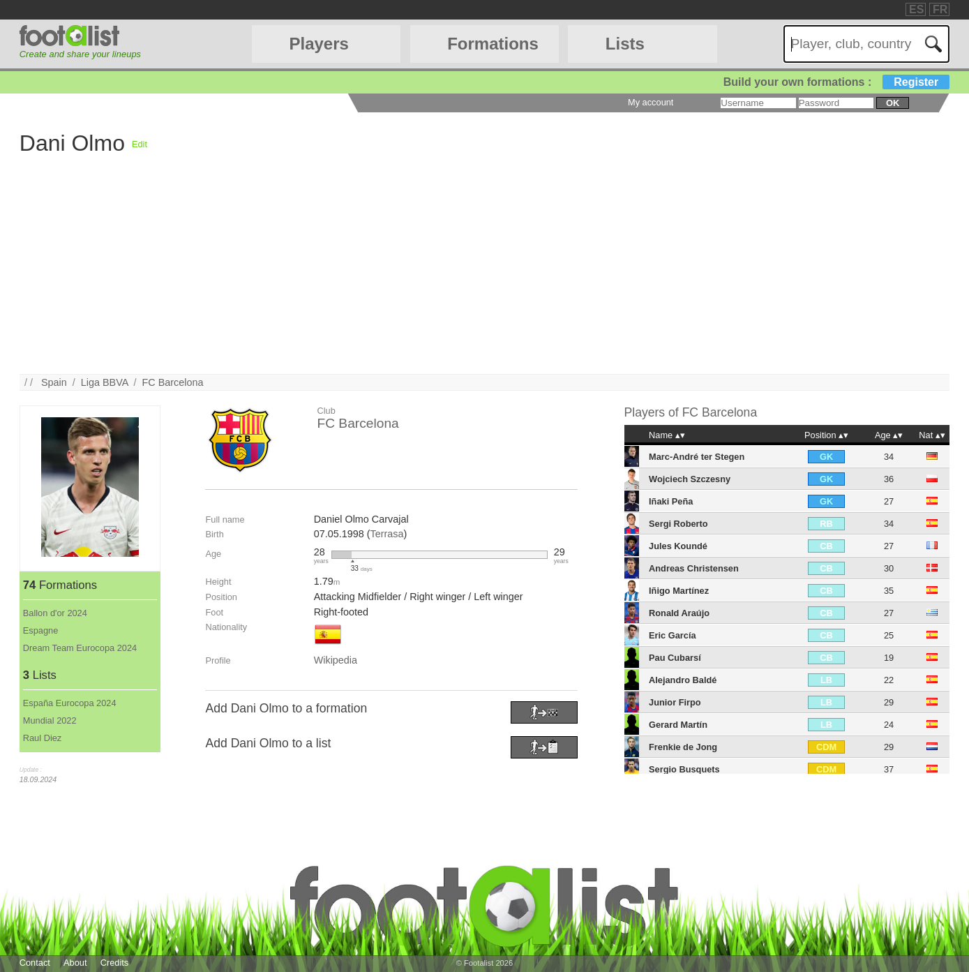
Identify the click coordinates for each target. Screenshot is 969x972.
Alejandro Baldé (682, 680)
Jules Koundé (678, 546)
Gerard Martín (678, 724)
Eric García (672, 635)
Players (318, 43)
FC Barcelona (173, 382)
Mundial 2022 (50, 720)
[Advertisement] (438, 276)
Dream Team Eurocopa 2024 (80, 648)
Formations (493, 43)
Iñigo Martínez (679, 590)
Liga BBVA (104, 382)
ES (916, 9)
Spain (54, 382)
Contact (35, 962)
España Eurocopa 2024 (70, 703)
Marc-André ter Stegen (696, 456)
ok (892, 103)
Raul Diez (42, 738)
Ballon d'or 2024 (55, 613)
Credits (114, 962)
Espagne (41, 630)
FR (940, 9)
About (75, 962)
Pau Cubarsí (675, 657)
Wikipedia (335, 660)
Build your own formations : (836, 82)
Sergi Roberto (678, 523)
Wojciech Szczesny (689, 479)
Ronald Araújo (679, 613)
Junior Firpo (675, 702)
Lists (625, 43)
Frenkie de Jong (683, 747)
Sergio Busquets (684, 769)
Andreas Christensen (694, 568)
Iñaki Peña (671, 501)
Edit (139, 144)
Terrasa (386, 533)
